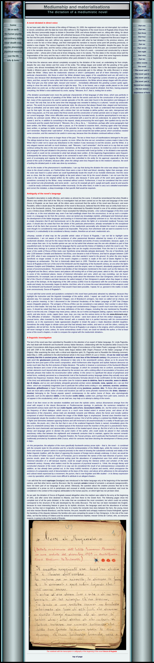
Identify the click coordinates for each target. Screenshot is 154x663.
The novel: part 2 (142, 74)
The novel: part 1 (142, 70)
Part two (142, 29)
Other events (142, 63)
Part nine (142, 55)
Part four (142, 37)
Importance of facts (142, 93)
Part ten (142, 59)
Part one (141, 26)
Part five (142, 40)
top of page (77, 657)
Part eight (142, 52)
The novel (142, 66)
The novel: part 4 (142, 81)
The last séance (142, 89)
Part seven (142, 48)
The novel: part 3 (142, 78)
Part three (142, 33)
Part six (142, 44)
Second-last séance (142, 85)
